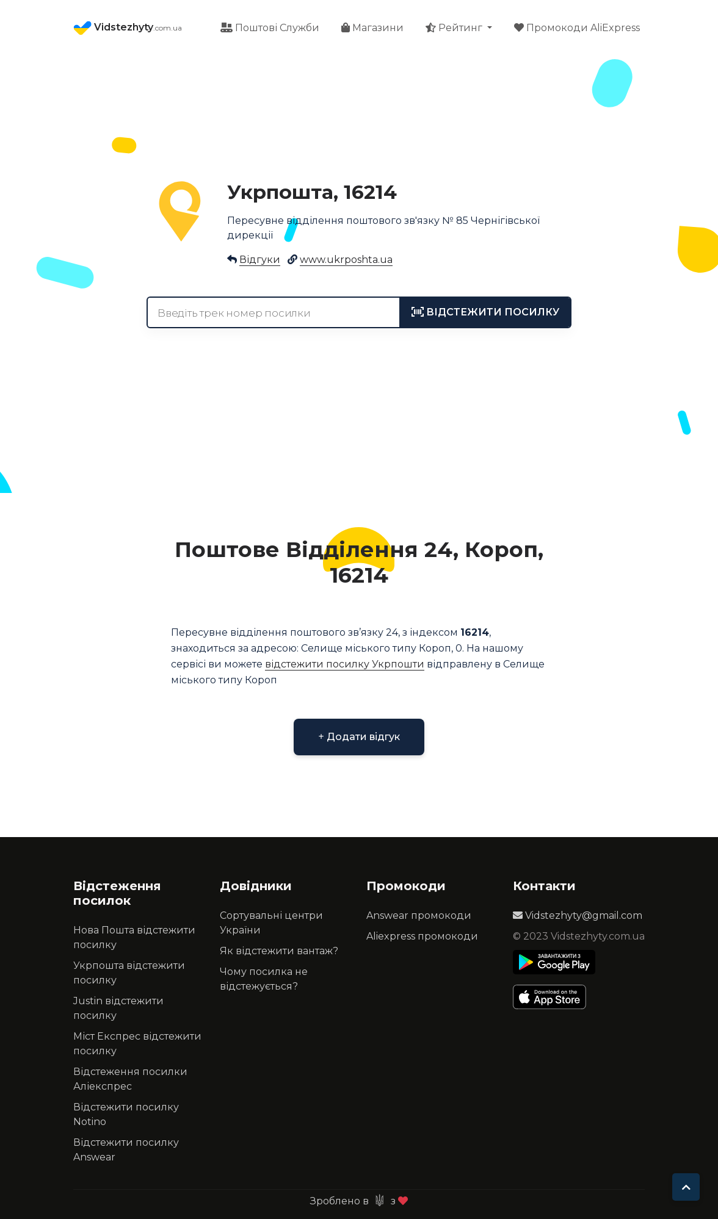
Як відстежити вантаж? (279, 951)
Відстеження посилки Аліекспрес (130, 1079)
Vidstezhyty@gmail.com (577, 915)
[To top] (686, 1187)
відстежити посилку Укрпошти (344, 664)
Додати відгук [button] (358, 737)
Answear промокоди (418, 915)
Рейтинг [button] (455, 28)
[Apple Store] (554, 997)
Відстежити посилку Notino (126, 1114)
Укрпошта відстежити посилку (129, 973)
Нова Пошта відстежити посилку (134, 937)
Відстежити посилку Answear (126, 1150)
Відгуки (259, 259)
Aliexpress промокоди (422, 936)
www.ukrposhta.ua (346, 259)
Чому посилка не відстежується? (264, 979)
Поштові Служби (269, 28)
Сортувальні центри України (271, 923)
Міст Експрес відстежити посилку (137, 1043)
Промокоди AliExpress (577, 28)
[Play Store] (554, 962)
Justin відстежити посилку (118, 1008)
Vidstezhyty (127, 28)
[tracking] (485, 312)
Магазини (372, 28)
